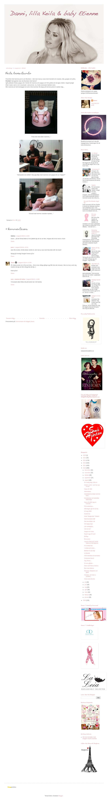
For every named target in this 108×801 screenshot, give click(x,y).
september (88, 478)
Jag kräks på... (95, 264)
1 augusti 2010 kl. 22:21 (21, 247)
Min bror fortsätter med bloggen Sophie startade (90, 737)
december (88, 470)
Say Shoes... (88, 560)
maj (86, 587)
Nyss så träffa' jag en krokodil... (90, 502)
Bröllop (86, 536)
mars (86, 592)
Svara (12, 241)
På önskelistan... (89, 506)
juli (86, 582)
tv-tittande (87, 553)
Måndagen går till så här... (91, 509)
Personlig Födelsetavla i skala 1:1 (95, 232)
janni (12, 247)
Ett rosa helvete (93, 214)
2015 (84, 455)
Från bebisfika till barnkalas (92, 555)
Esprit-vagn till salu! (89, 534)
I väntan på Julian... (89, 548)
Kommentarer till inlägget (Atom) (25, 321)
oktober (87, 475)
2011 (84, 465)
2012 (84, 463)
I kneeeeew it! (95, 169)
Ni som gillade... (88, 563)
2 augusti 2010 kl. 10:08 (32, 279)
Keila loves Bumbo (89, 579)
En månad (94, 153)
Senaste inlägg (10, 318)
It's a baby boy (88, 545)
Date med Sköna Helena (91, 566)
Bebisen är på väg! (89, 550)
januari (87, 597)
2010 (84, 468)
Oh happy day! (88, 524)
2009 (84, 600)
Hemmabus (87, 491)
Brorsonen (87, 539)
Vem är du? (87, 529)
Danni (12, 262)
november (88, 472)
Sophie (93, 185)
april (86, 589)
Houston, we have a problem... (90, 575)
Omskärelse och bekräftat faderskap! (91, 498)
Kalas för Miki (88, 489)
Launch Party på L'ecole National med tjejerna (91, 542)
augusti (87, 480)
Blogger (60, 796)
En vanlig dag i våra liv (90, 482)
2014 (84, 458)
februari (87, 595)
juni (86, 584)
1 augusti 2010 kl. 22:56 (24, 262)
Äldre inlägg (72, 318)
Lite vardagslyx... (89, 526)
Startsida (41, 318)
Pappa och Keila (89, 531)
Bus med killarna (89, 568)
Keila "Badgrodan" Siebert (91, 516)
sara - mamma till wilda (18, 279)
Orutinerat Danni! (89, 558)
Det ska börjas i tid (89, 521)
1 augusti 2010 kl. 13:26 (22, 236)
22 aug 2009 (87, 511)
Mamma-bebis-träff (89, 519)
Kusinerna (87, 514)
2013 (84, 460)
